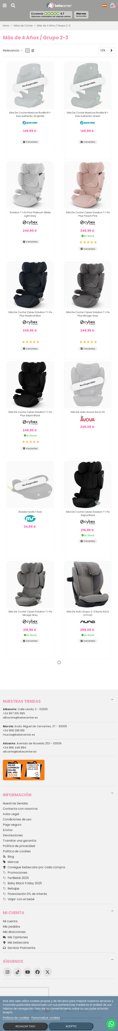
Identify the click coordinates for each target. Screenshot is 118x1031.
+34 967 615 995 (14, 713)
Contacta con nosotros (20, 809)
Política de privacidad (19, 846)
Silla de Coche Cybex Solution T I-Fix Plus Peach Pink (88, 214)
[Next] (111, 50)
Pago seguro (12, 824)
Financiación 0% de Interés (25, 894)
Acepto (71, 1026)
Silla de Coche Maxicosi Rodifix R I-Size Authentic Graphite (30, 114)
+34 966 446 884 (14, 747)
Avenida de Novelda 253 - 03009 (32, 743)
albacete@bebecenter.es (20, 717)
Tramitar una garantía (19, 840)
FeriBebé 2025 (16, 878)
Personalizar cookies (45, 1018)
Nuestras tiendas (15, 803)
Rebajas (11, 888)
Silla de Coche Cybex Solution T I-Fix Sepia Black (88, 513)
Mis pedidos (11, 926)
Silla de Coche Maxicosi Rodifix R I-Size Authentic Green (88, 114)
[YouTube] (27, 972)
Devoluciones (13, 835)
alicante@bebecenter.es (20, 751)
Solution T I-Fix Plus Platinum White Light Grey (30, 214)
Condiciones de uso (17, 819)
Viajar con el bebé (18, 899)
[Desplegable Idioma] (105, 5)
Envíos (8, 830)
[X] (47, 972)
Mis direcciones (14, 932)
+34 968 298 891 (13, 730)
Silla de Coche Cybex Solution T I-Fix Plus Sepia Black (30, 413)
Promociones (15, 872)
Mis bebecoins (16, 942)
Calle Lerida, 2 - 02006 (25, 709)
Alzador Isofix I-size (30, 511)
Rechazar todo (25, 1026)
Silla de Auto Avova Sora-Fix (88, 412)
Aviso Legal (11, 814)
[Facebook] (37, 972)
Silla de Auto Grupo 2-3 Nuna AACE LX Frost (87, 613)
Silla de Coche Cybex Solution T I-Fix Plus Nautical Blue (30, 314)
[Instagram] (7, 972)
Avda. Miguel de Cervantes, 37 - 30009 (35, 726)
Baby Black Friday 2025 (22, 883)
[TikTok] (17, 972)
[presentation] (24, 993)
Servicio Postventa (19, 948)
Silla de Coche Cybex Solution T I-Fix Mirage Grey (30, 613)
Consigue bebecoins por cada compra (34, 867)
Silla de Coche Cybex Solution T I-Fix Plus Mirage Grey (88, 314)
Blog (8, 856)
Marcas (81, 14)
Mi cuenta (10, 921)
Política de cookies (17, 851)
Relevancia (13, 50)
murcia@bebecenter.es (19, 735)
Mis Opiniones (15, 937)
